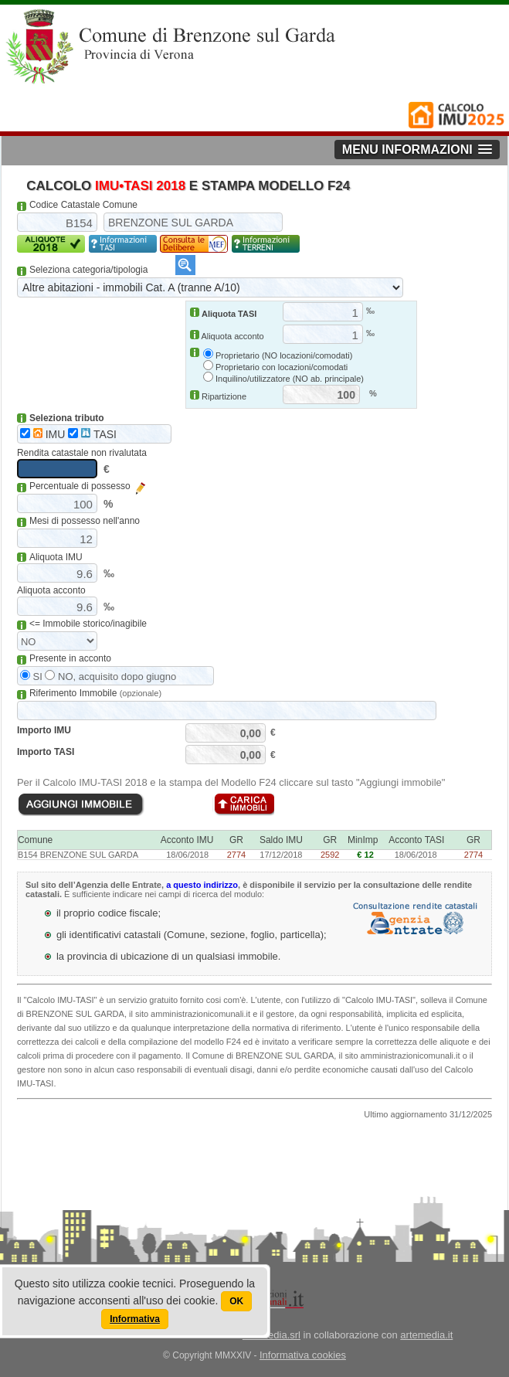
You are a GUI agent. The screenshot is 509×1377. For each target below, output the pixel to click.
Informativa (135, 1319)
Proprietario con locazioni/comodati (281, 367)
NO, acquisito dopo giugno (110, 676)
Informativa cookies (303, 1355)
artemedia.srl (271, 1335)
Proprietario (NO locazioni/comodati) (283, 355)
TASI (92, 434)
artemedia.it (426, 1335)
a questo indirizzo (202, 884)
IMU (42, 434)
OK (236, 1301)
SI (31, 676)
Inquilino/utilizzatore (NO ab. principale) (289, 378)
